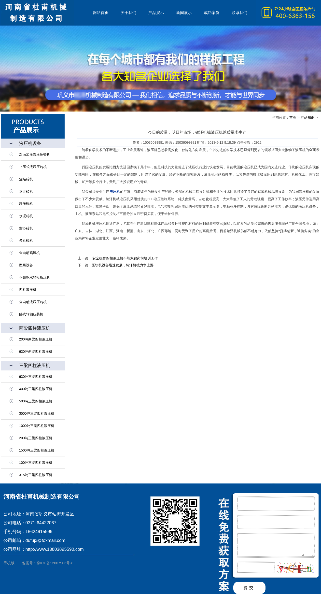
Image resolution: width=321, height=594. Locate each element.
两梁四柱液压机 (34, 328)
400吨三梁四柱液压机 (35, 389)
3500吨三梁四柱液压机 (36, 413)
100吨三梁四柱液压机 (35, 463)
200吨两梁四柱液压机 (35, 339)
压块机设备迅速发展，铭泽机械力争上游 (123, 265)
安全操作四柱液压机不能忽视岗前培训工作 (125, 258)
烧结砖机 (26, 179)
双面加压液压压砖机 (34, 154)
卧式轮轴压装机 (31, 314)
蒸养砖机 (26, 191)
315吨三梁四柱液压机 (35, 475)
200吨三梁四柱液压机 (35, 438)
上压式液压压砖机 (33, 167)
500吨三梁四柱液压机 (35, 401)
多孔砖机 (26, 240)
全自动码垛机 (29, 253)
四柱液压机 (27, 290)
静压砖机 (26, 204)
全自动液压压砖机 (33, 302)
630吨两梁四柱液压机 (35, 352)
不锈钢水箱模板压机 (34, 277)
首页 (292, 117)
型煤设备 (26, 265)
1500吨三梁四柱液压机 (36, 450)
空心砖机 (26, 228)
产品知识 (307, 117)
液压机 (44, 13)
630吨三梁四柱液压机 (35, 377)
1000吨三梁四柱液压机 (36, 426)
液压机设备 (30, 143)
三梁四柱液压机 (34, 365)
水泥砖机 (26, 216)
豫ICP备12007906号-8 (55, 563)
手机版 (8, 563)
